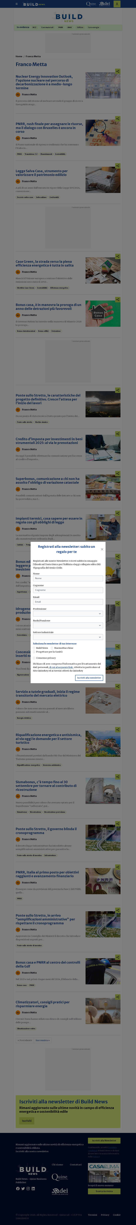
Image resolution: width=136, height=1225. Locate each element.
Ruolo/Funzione (41, 620)
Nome (36, 573)
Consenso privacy (46, 658)
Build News (42, 648)
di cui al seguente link (61, 667)
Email (36, 597)
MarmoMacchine (63, 648)
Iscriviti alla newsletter (89, 677)
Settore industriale (43, 632)
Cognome (38, 585)
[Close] (102, 549)
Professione (39, 609)
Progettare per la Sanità (49, 651)
